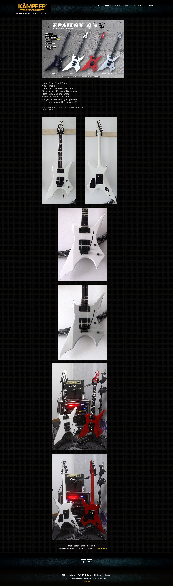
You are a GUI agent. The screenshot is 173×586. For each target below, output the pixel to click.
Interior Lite (86, 581)
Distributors (137, 5)
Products (107, 5)
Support (150, 5)
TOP (98, 5)
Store (126, 5)
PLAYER (117, 5)
